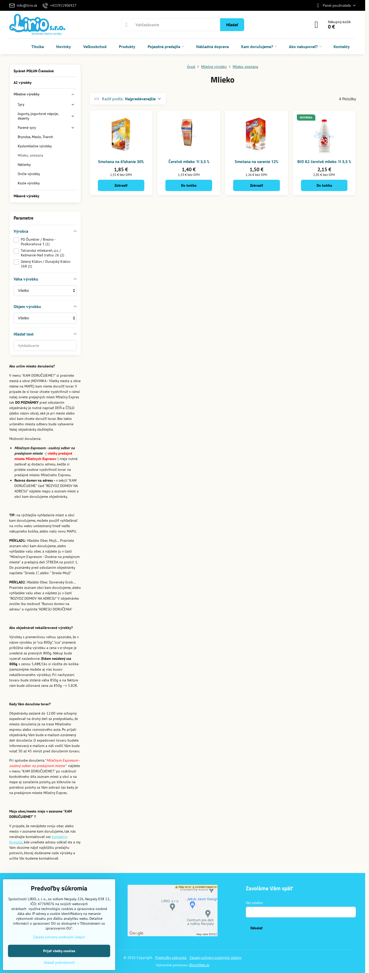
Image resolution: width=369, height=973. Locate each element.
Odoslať (256, 928)
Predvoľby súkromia (170, 957)
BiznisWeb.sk (199, 965)
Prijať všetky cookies (59, 951)
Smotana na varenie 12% (256, 161)
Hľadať (232, 24)
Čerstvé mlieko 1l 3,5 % (188, 161)
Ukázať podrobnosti (59, 962)
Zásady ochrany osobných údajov (216, 957)
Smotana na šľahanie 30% (121, 161)
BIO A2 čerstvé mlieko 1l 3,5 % (324, 161)
